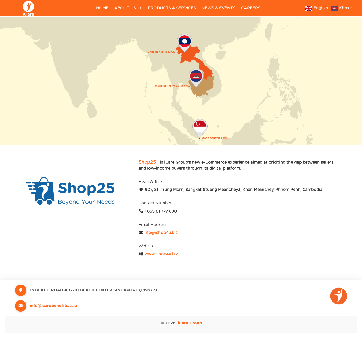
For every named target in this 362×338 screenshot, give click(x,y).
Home (102, 8)
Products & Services (172, 8)
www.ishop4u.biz (161, 254)
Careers (250, 8)
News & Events (218, 8)
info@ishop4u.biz (160, 233)
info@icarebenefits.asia (53, 306)
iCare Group (190, 323)
